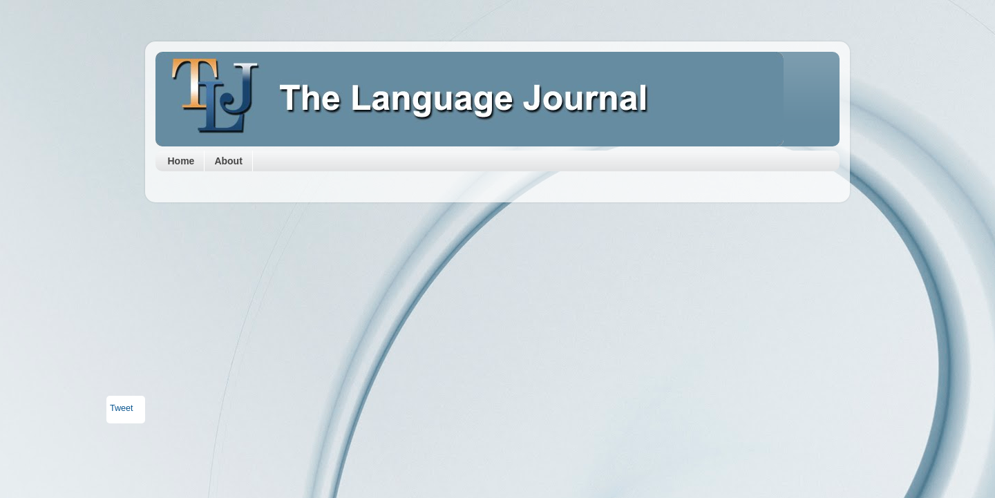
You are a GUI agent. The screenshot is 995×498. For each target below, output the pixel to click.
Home (181, 160)
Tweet (121, 408)
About (228, 160)
